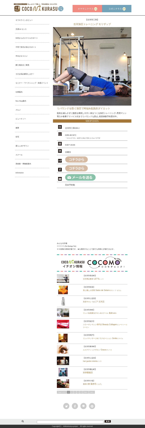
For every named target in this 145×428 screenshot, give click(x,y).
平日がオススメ (22, 56)
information (20, 173)
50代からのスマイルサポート (27, 38)
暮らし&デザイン (22, 146)
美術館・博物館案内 (23, 164)
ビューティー (21, 119)
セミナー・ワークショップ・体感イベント (32, 83)
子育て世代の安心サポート (26, 47)
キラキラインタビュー (24, 20)
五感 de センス (21, 29)
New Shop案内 (21, 101)
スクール (19, 155)
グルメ (18, 110)
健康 (17, 128)
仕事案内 (19, 92)
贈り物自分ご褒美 (22, 65)
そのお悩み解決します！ (25, 74)
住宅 (17, 137)
